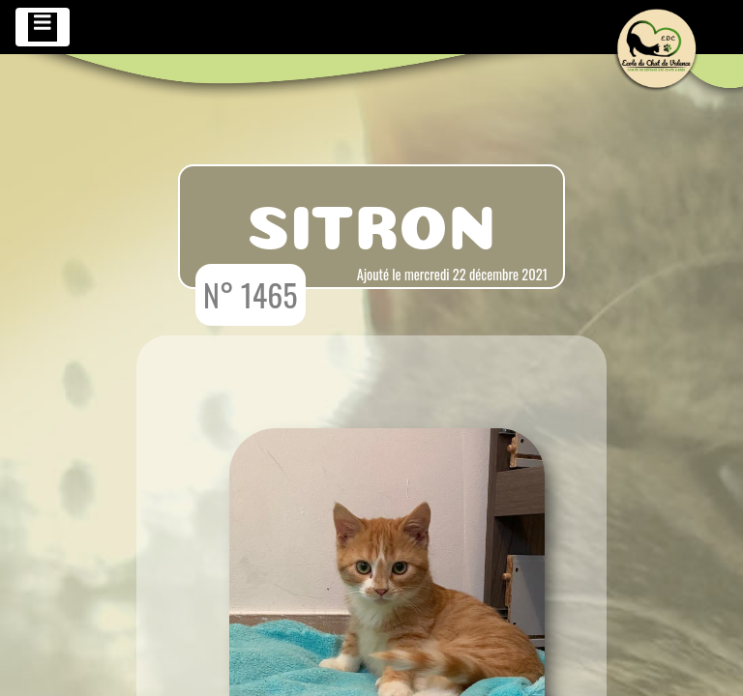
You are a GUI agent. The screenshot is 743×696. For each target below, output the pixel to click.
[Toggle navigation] (42, 27)
